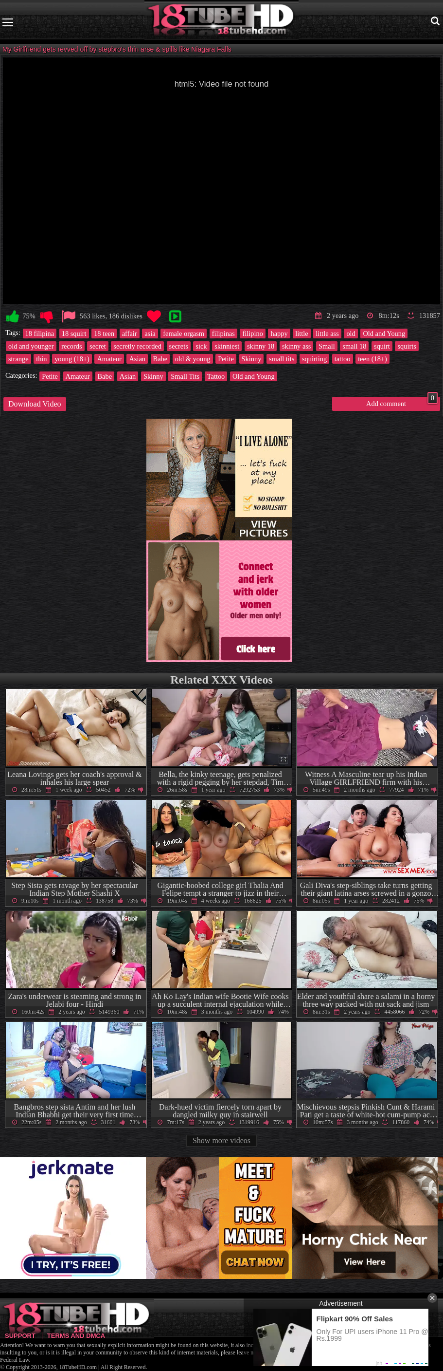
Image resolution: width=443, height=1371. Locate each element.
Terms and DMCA (76, 1335)
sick (201, 346)
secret (97, 346)
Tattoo (216, 376)
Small (327, 346)
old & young (193, 359)
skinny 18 (260, 346)
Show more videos (221, 1140)
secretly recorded (137, 346)
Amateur (109, 359)
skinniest (226, 346)
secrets (178, 346)
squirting (314, 359)
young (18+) (71, 359)
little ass (327, 333)
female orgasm (183, 333)
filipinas (223, 333)
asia (149, 333)
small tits (281, 359)
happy (278, 333)
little (301, 333)
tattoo (343, 359)
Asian (137, 359)
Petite (226, 359)
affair (129, 333)
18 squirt (74, 333)
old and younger (31, 346)
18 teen (104, 333)
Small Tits (185, 376)
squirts (406, 346)
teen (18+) (372, 359)
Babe (160, 359)
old (350, 333)
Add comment (402, 402)
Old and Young (384, 333)
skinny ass (296, 346)
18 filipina (39, 333)
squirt (382, 346)
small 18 (354, 346)
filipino (252, 333)
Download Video (34, 404)
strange (18, 359)
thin (41, 359)
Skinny (252, 359)
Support (20, 1335)
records (71, 346)
